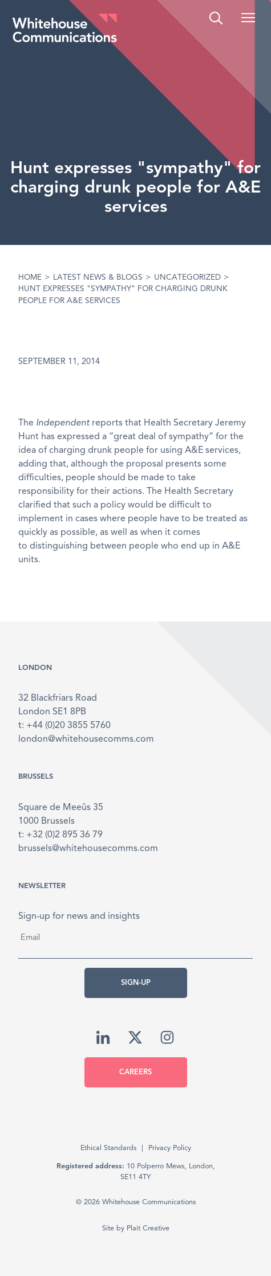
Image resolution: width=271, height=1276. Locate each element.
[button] (248, 17)
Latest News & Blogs (98, 277)
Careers (135, 1072)
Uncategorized (187, 277)
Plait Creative (148, 1228)
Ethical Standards (108, 1148)
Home (30, 277)
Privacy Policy (169, 1148)
